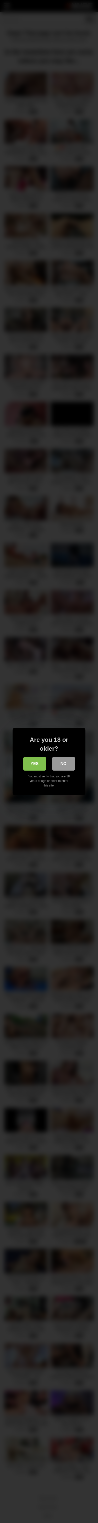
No (64, 763)
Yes (34, 763)
